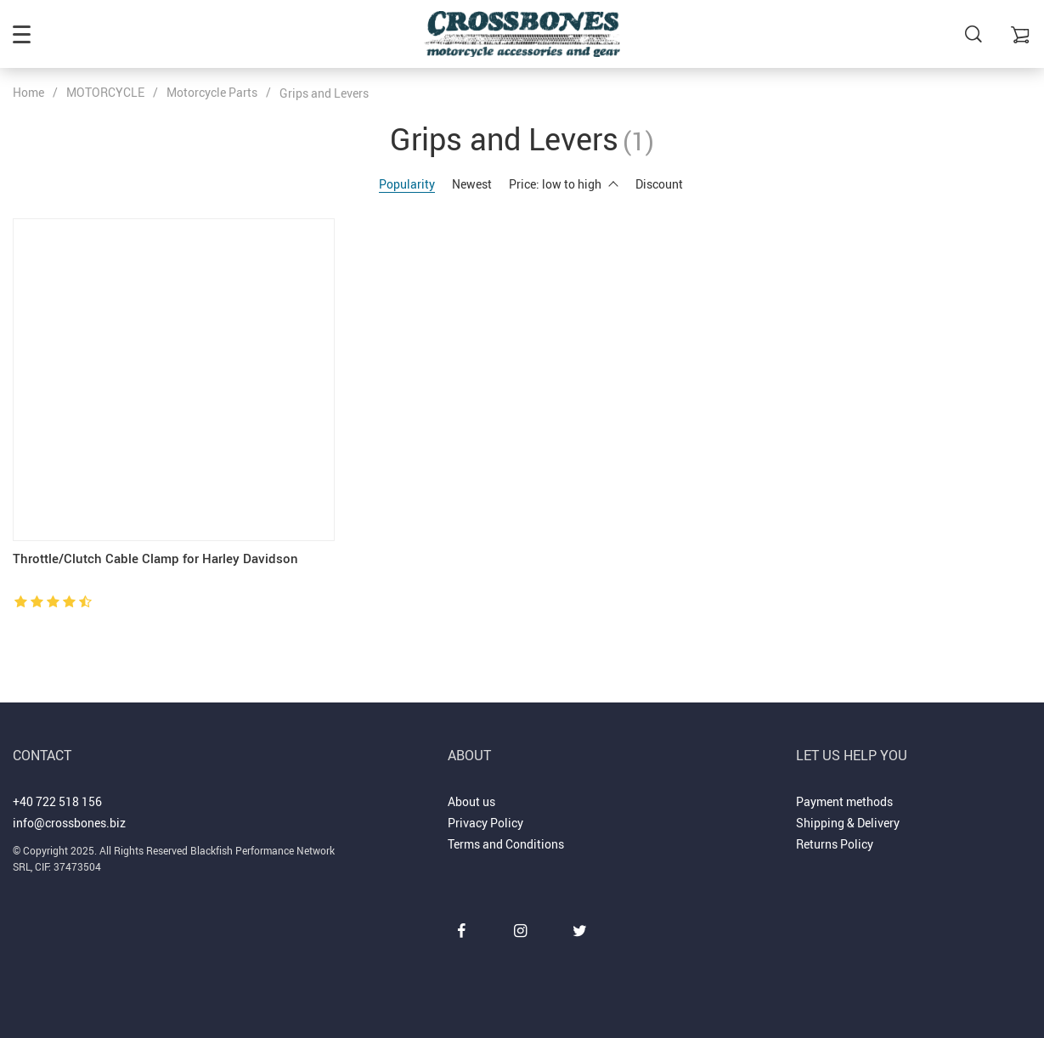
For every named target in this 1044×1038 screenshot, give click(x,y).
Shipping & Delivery (848, 823)
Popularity (407, 184)
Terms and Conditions (506, 844)
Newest (472, 184)
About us (471, 801)
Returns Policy (834, 844)
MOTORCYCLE (105, 92)
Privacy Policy (485, 823)
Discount (659, 184)
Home (28, 92)
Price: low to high (563, 184)
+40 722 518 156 (57, 801)
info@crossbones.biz (69, 823)
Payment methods (844, 801)
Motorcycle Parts (211, 92)
